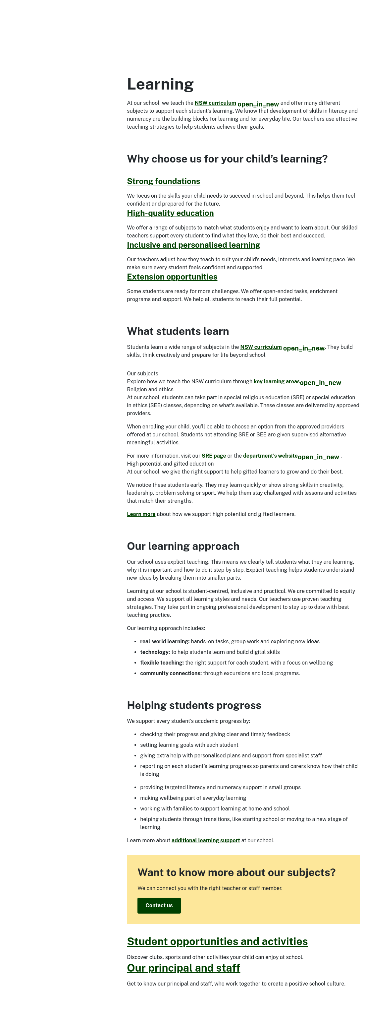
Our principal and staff (183, 968)
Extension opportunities (172, 276)
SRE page (214, 456)
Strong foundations (163, 181)
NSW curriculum (237, 103)
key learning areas (297, 381)
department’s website (291, 456)
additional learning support (206, 840)
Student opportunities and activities (217, 941)
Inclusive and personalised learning (193, 244)
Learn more (141, 514)
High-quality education (170, 213)
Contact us (159, 905)
